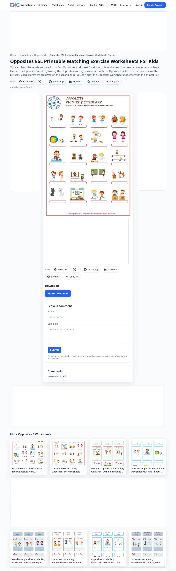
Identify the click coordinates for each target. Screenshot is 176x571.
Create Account (155, 4)
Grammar (43, 4)
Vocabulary (58, 4)
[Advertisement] (88, 31)
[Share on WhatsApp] (56, 82)
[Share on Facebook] (26, 82)
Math (113, 4)
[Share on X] (41, 82)
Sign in (139, 4)
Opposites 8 (40, 54)
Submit (54, 350)
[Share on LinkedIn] (75, 82)
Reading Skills (98, 5)
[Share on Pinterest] (94, 82)
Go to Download (58, 293)
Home (13, 54)
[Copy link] (113, 82)
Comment (53, 323)
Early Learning (77, 5)
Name (51, 311)
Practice (126, 5)
